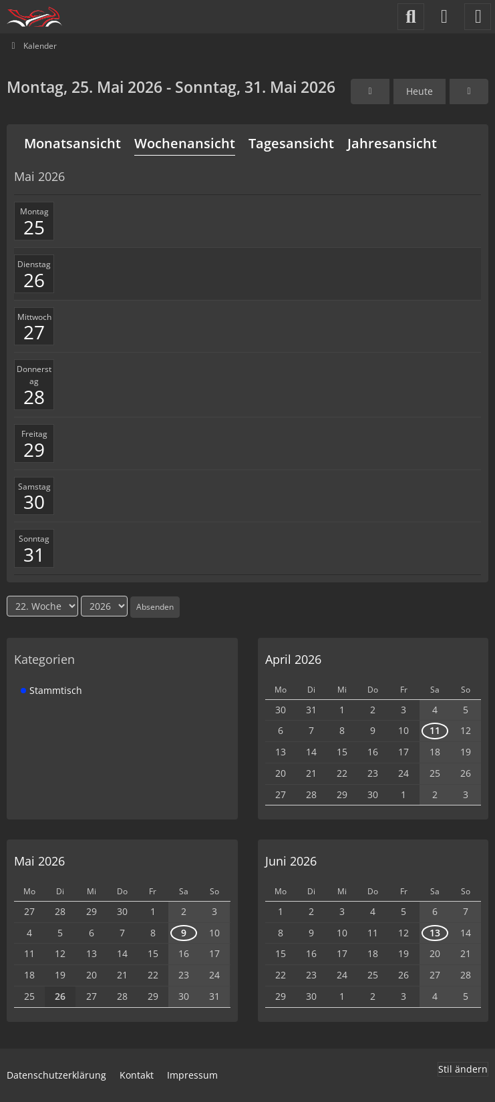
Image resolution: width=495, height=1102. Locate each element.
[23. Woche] (469, 92)
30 (34, 501)
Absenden (155, 606)
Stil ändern (463, 1069)
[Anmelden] (444, 16)
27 (34, 332)
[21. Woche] (370, 92)
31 (34, 554)
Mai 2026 (39, 861)
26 (34, 280)
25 (34, 227)
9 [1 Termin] (183, 932)
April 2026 (293, 659)
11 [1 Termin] (435, 730)
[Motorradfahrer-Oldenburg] (34, 16)
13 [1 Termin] (435, 932)
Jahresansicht (392, 143)
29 (34, 449)
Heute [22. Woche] (419, 91)
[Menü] (477, 16)
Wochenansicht (184, 143)
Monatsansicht (72, 143)
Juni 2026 (291, 861)
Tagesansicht (291, 143)
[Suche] (410, 16)
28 (34, 396)
